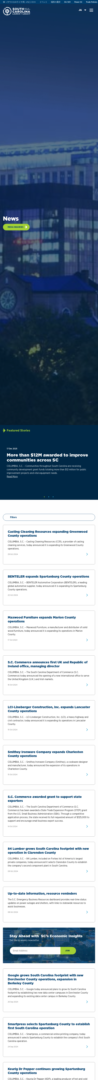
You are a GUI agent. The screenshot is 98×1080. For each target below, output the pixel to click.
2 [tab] (48, 496)
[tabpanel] (49, 467)
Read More (12, 476)
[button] (91, 10)
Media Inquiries (15, 227)
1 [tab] (44, 496)
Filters (11, 517)
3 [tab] (53, 496)
